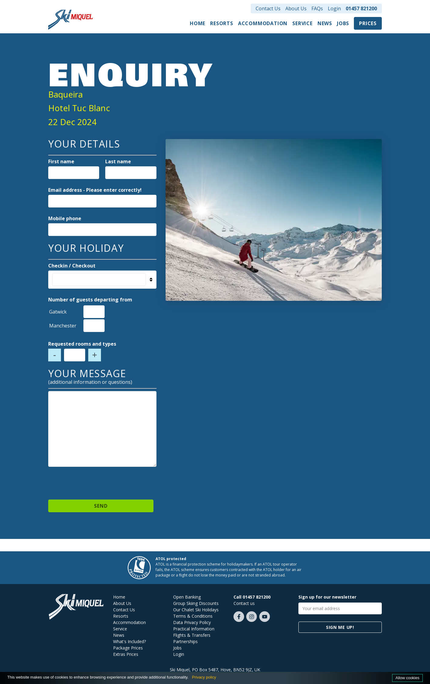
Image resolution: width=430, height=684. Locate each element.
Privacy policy (204, 677)
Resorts (221, 23)
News (324, 23)
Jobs (343, 23)
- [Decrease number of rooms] (54, 355)
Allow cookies (407, 678)
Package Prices (128, 648)
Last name (118, 161)
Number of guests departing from (90, 299)
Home (197, 23)
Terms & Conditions (193, 616)
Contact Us (268, 8)
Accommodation (262, 23)
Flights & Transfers (191, 635)
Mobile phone (64, 218)
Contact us (244, 603)
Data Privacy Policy (192, 622)
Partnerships (185, 641)
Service (302, 23)
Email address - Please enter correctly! (95, 190)
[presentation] (102, 480)
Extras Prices (125, 654)
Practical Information (193, 629)
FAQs (317, 8)
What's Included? (129, 641)
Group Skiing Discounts (196, 603)
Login (334, 8)
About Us (296, 8)
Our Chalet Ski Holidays (196, 610)
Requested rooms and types (82, 343)
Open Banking (187, 597)
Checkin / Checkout (72, 265)
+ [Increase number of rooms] (94, 355)
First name (61, 161)
